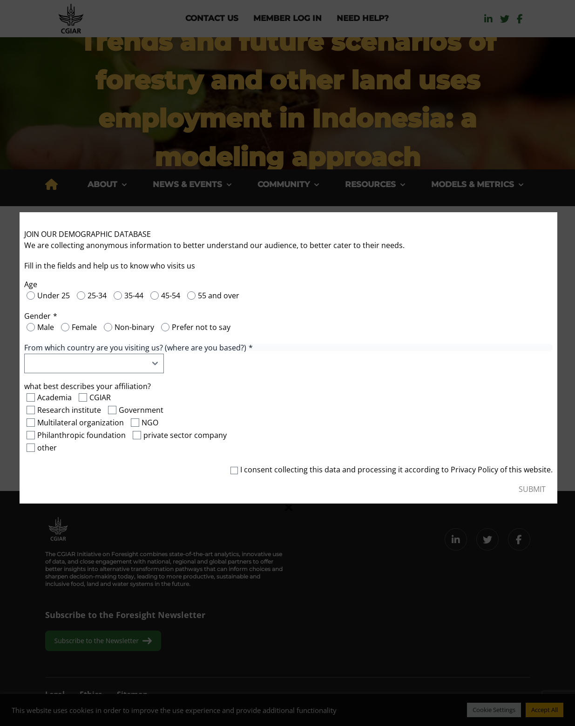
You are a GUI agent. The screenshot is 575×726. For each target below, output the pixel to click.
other (47, 448)
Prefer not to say (201, 328)
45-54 (170, 296)
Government (141, 410)
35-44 (133, 296)
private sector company (185, 435)
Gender (37, 316)
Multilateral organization (80, 423)
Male (45, 328)
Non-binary (134, 328)
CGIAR (100, 398)
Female (84, 328)
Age (30, 285)
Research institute (69, 410)
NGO (150, 423)
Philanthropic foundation (81, 435)
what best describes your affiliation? (87, 387)
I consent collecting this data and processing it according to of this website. (391, 470)
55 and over (218, 296)
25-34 (97, 296)
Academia (54, 398)
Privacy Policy (474, 470)
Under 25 (53, 296)
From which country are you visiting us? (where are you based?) (135, 348)
